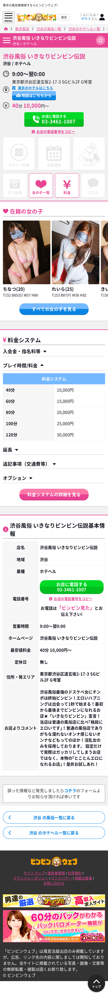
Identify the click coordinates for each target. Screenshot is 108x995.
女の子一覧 (41, 187)
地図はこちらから (34, 95)
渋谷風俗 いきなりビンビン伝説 (44, 38)
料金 (67, 187)
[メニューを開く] (9, 16)
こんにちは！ (89, 17)
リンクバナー (61, 878)
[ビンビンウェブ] (5, 30)
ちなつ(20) (14, 289)
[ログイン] (102, 17)
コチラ (70, 791)
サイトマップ (34, 872)
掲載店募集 (83, 878)
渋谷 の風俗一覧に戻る (54, 818)
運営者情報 (56, 872)
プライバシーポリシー (30, 878)
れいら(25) (63, 289)
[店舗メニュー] (6, 40)
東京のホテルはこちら (35, 87)
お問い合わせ (54, 883)
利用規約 (75, 872)
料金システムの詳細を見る (54, 494)
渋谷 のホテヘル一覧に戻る (54, 833)
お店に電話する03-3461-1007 (71, 587)
